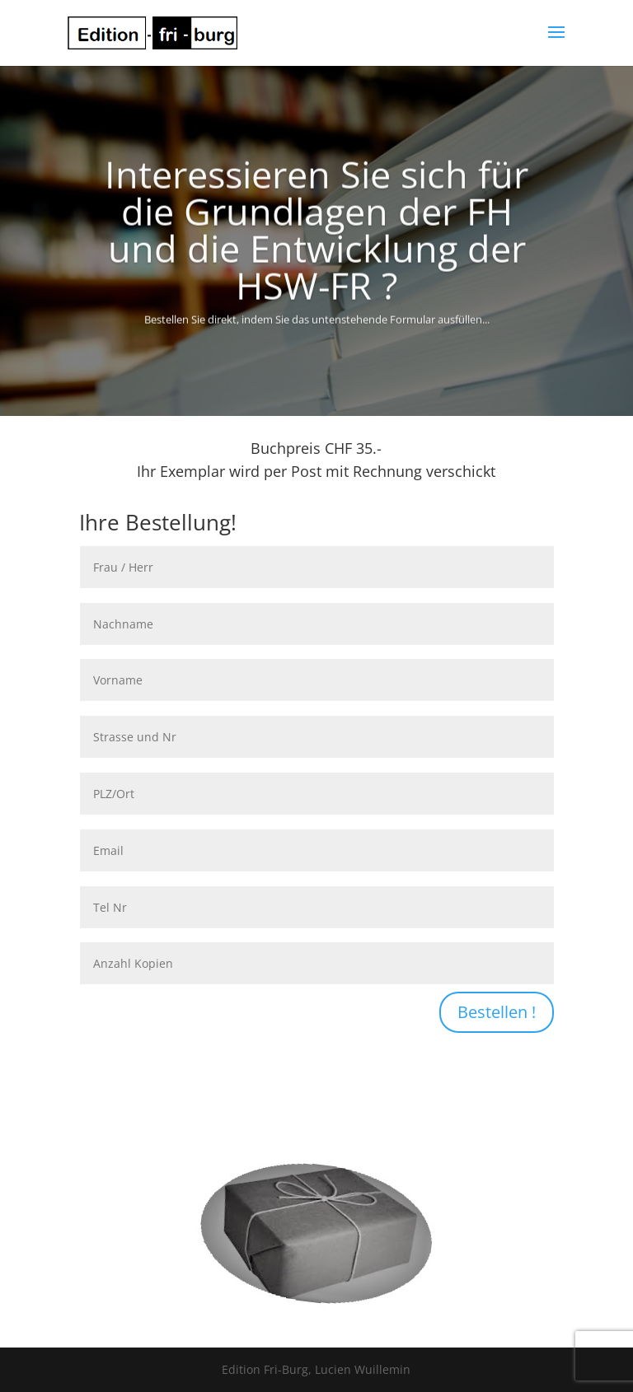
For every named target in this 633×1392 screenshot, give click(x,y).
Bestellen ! (496, 1012)
